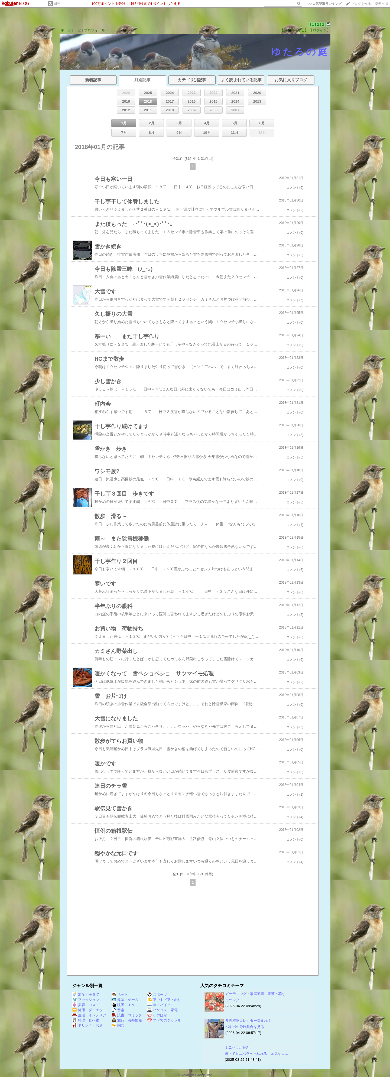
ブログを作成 (361, 4)
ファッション (85, 1000)
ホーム (66, 30)
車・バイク (159, 1005)
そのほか (157, 1015)
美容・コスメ (85, 1005)
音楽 (118, 1010)
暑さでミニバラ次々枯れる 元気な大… (256, 1054)
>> (325, 4)
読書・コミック (127, 1015)
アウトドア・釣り (164, 1000)
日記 (77, 30)
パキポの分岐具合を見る (244, 1027)
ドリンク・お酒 (87, 1025)
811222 (317, 24)
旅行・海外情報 (127, 1020)
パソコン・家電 (162, 1010)
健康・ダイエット (89, 1010)
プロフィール (94, 30)
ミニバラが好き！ (239, 1047)
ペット (120, 995)
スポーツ (157, 995)
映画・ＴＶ (123, 1005)
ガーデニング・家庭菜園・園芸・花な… (257, 994)
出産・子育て (85, 995)
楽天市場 (381, 4)
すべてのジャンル (164, 1020)
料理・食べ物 (85, 1020)
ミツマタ (232, 1000)
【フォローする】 (294, 30)
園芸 (57, 4)
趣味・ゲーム (125, 1000)
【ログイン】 (319, 30)
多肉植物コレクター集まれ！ (248, 1021)
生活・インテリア (89, 1015)
